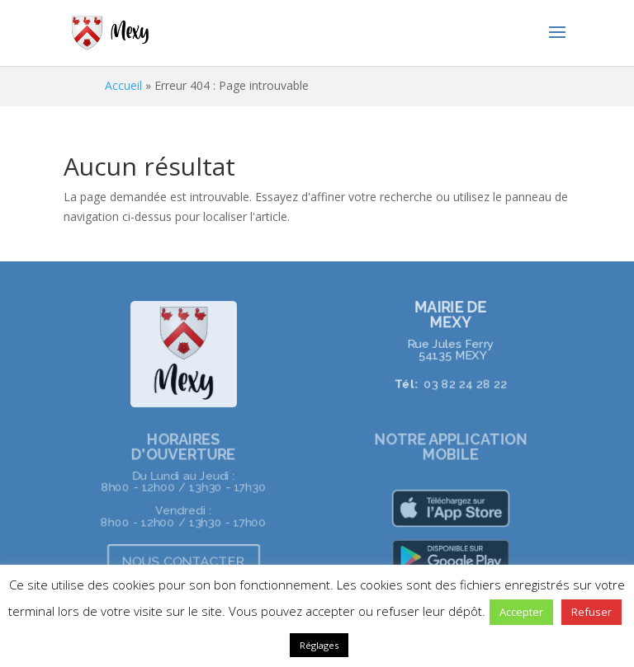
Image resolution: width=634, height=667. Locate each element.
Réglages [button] (319, 645)
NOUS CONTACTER (183, 561)
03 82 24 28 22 (464, 382)
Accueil (123, 85)
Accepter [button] (521, 611)
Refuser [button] (591, 611)
